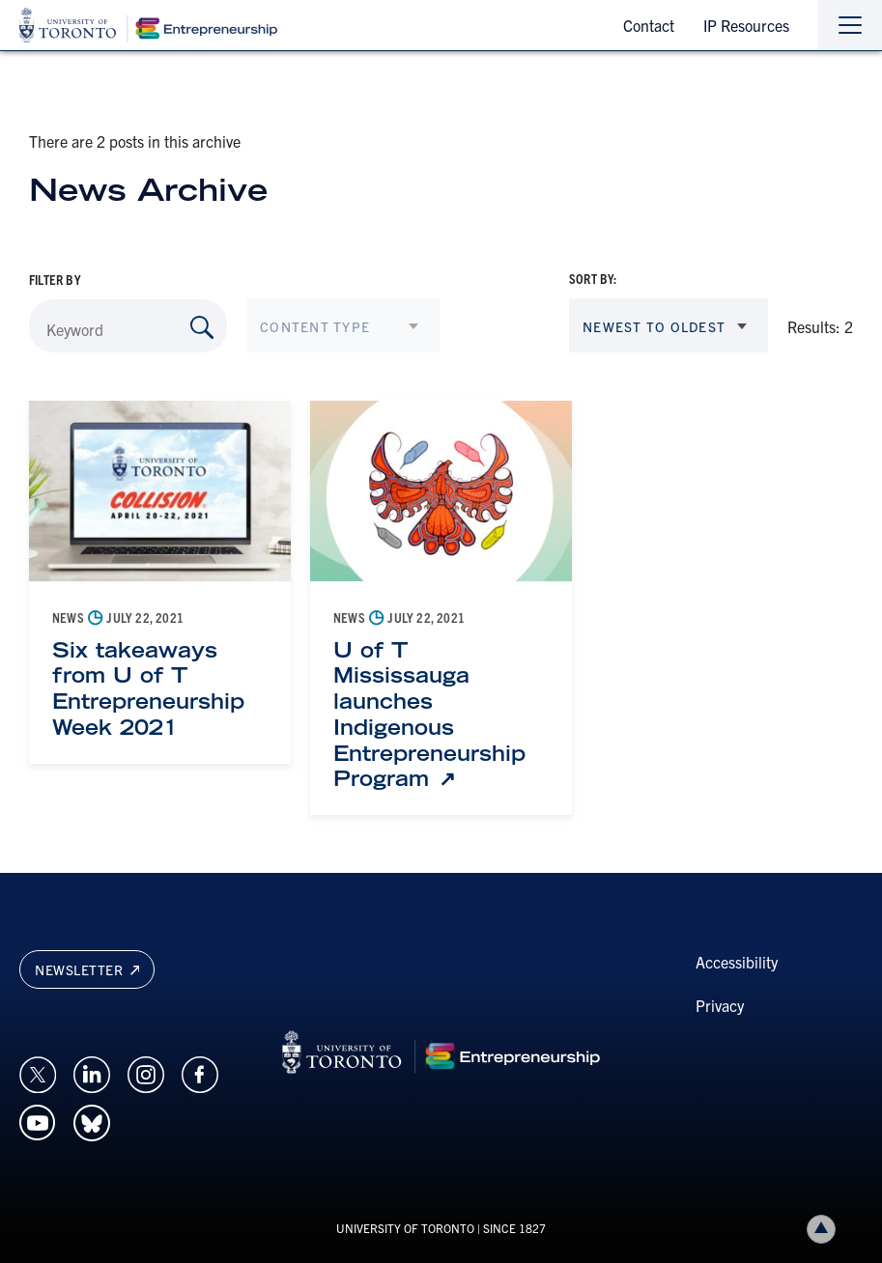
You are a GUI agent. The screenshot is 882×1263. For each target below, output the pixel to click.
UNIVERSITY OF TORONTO (405, 1228)
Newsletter (87, 969)
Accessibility (737, 961)
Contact (648, 25)
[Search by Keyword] (202, 327)
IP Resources (746, 25)
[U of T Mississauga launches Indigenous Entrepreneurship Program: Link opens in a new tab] (441, 715)
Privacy (720, 1005)
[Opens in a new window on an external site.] (37, 1072)
